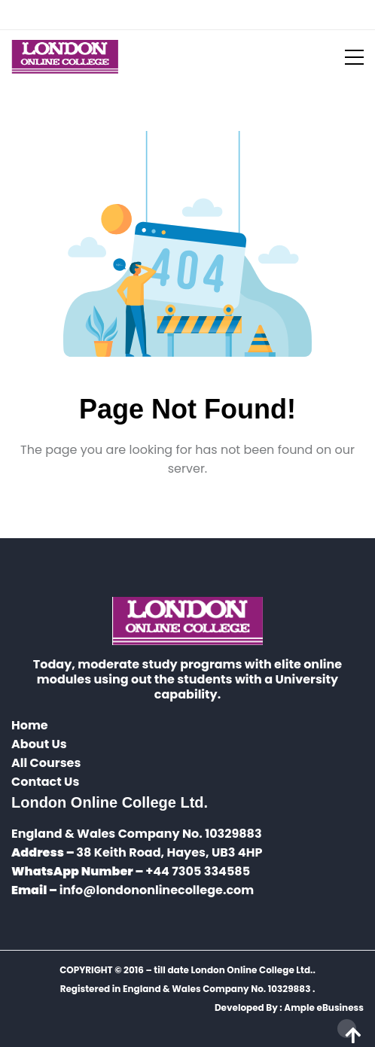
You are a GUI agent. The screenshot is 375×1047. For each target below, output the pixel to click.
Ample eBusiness (324, 1007)
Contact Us (45, 781)
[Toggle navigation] (345, 57)
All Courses (46, 763)
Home (29, 725)
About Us (39, 744)
